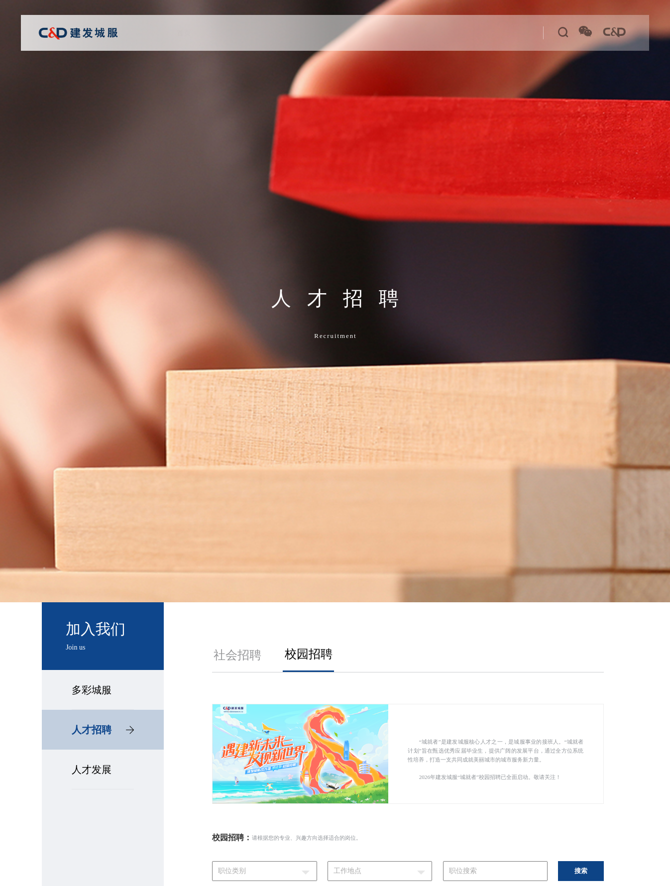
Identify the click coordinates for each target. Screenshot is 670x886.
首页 (189, 33)
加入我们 (461, 33)
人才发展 (92, 769)
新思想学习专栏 (365, 33)
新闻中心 (419, 33)
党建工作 (312, 33)
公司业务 (268, 33)
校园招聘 (309, 654)
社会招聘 (237, 655)
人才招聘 (103, 730)
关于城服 (225, 33)
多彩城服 (92, 689)
